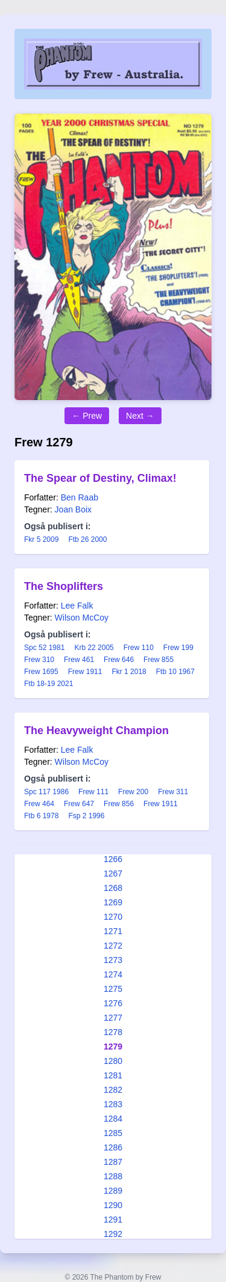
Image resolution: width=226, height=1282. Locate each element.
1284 (113, 1118)
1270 (113, 917)
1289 (113, 1190)
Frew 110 (139, 647)
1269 (113, 902)
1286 (113, 1147)
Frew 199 (178, 647)
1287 (113, 1162)
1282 (113, 1090)
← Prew (87, 416)
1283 (113, 1104)
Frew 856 (119, 804)
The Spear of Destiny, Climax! (100, 478)
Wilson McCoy (81, 617)
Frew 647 (79, 804)
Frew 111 (93, 792)
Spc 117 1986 (46, 792)
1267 (113, 873)
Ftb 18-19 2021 (48, 683)
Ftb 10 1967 (175, 671)
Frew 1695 (41, 671)
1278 (113, 1032)
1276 (113, 1003)
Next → (140, 416)
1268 (113, 888)
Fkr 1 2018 (128, 671)
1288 (113, 1176)
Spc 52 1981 (44, 647)
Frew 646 (119, 659)
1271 (113, 931)
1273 (113, 960)
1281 (113, 1075)
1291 (113, 1219)
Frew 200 (133, 792)
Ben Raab (79, 497)
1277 (113, 1017)
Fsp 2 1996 (86, 816)
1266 (113, 859)
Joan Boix (73, 509)
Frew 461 (79, 659)
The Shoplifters (63, 586)
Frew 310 (39, 659)
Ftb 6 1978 (41, 816)
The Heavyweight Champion (96, 731)
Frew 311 (173, 792)
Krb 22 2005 (93, 647)
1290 (113, 1205)
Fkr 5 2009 (41, 539)
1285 (113, 1133)
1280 (113, 1061)
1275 (113, 989)
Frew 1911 (85, 671)
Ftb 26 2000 (87, 539)
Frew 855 (158, 659)
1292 (113, 1234)
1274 (113, 974)
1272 (113, 945)
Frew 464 (39, 804)
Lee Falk (77, 605)
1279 (113, 1046)
